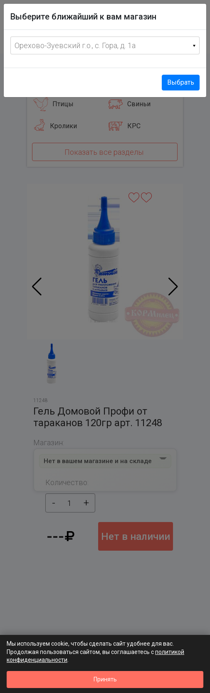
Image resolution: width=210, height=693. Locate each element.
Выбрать (180, 82)
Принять (105, 679)
